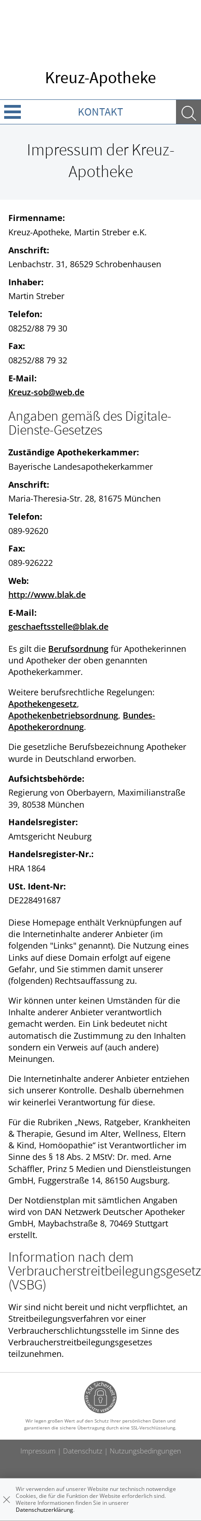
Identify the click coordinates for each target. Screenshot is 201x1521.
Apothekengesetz (42, 703)
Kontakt (100, 111)
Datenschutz (82, 1450)
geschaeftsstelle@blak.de (58, 626)
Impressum (38, 1450)
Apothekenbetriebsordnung (63, 715)
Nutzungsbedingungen (145, 1450)
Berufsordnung (78, 648)
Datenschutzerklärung (44, 1510)
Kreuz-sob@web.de (46, 392)
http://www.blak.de (47, 594)
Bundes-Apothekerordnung (81, 721)
